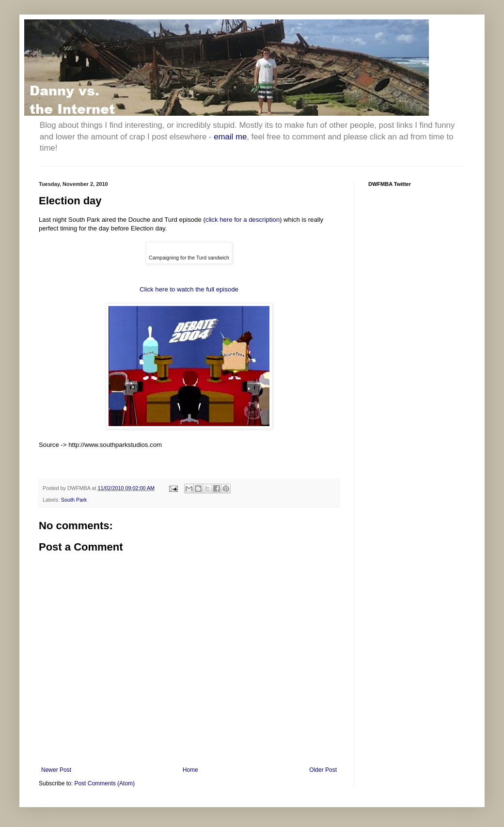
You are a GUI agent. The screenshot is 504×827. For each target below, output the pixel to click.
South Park (74, 500)
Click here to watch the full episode (189, 289)
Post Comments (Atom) (104, 783)
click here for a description (242, 219)
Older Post (323, 769)
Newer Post (56, 769)
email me (230, 136)
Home (190, 769)
